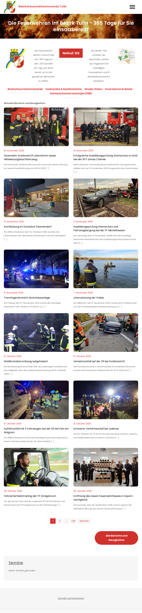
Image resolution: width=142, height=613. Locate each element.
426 (73, 520)
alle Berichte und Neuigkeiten (116, 538)
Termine (16, 562)
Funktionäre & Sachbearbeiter (64, 89)
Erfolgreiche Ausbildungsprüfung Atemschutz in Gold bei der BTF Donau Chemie (105, 157)
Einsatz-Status (93, 89)
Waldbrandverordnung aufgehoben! (26, 361)
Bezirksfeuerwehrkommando (25, 89)
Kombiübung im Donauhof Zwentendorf (28, 226)
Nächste (84, 520)
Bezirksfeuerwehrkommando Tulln (43, 6)
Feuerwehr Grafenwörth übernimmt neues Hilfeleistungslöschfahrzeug (30, 157)
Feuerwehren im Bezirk (118, 89)
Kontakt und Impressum (71, 598)
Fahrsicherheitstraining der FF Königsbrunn (30, 496)
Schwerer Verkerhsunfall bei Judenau (96, 428)
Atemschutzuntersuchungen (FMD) (71, 93)
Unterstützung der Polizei (88, 297)
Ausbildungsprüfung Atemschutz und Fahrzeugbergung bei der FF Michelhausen (99, 228)
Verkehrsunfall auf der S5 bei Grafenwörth (99, 361)
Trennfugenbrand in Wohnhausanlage (27, 297)
